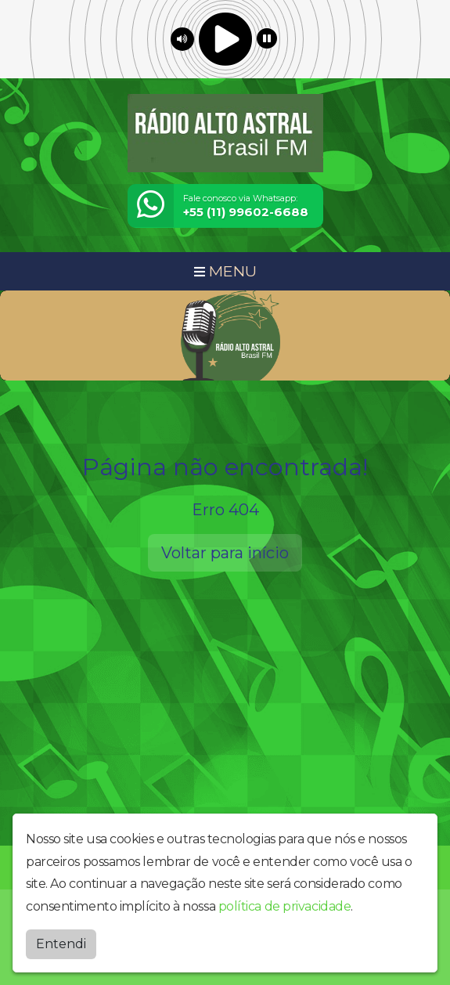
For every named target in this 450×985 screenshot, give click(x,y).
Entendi (61, 943)
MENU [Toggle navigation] (225, 271)
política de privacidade (284, 906)
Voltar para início (225, 552)
